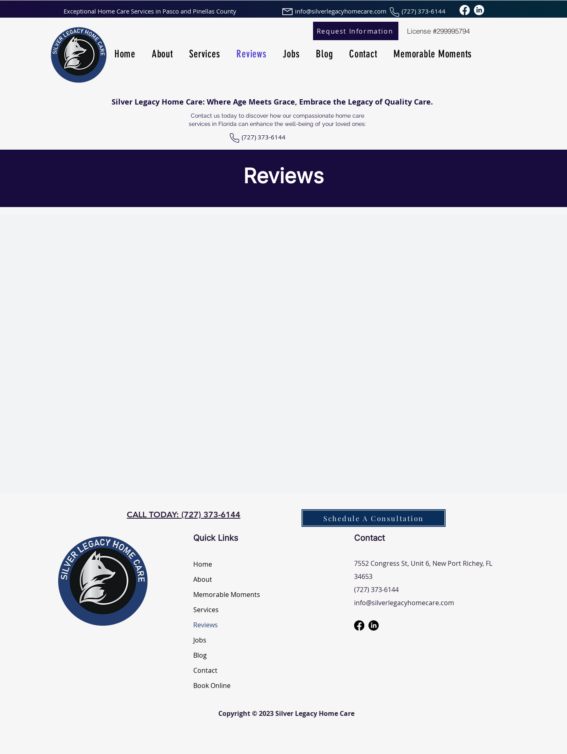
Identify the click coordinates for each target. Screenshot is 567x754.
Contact (205, 670)
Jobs (199, 640)
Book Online (212, 685)
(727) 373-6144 (264, 137)
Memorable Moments (222, 594)
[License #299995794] (438, 31)
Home (202, 564)
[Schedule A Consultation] (373, 518)
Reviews (205, 624)
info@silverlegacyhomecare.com (404, 602)
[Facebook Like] (105, 141)
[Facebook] (465, 10)
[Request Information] (355, 31)
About (202, 579)
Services (206, 609)
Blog (200, 655)
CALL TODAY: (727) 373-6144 (183, 514)
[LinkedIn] (479, 10)
